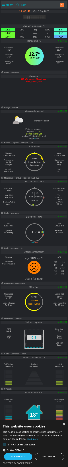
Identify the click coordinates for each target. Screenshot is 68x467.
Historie (5, 143)
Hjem (21, 4)
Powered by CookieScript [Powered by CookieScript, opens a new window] (17, 463)
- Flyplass (15, 143)
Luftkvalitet (7, 283)
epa (40, 258)
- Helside (16, 283)
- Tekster (14, 108)
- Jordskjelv (23, 143)
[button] (4, 444)
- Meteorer (25, 178)
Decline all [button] (49, 456)
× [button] (64, 424)
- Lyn (31, 143)
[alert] (34, 443)
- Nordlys (17, 178)
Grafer (5, 72)
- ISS (37, 178)
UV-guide (6, 389)
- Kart (32, 178)
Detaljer (6, 108)
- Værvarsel (14, 72)
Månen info (7, 178)
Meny (8, 4)
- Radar (23, 354)
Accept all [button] (18, 456)
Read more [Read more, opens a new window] (32, 439)
